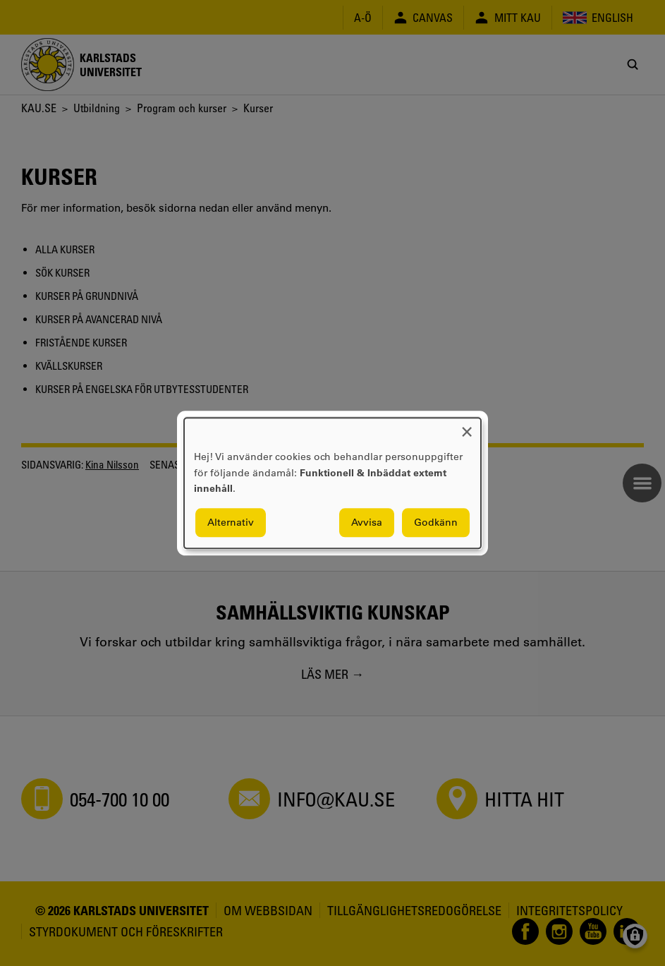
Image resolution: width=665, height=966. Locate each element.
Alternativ (230, 522)
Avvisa (366, 522)
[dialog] (332, 483)
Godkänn (436, 522)
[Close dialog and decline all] (467, 426)
